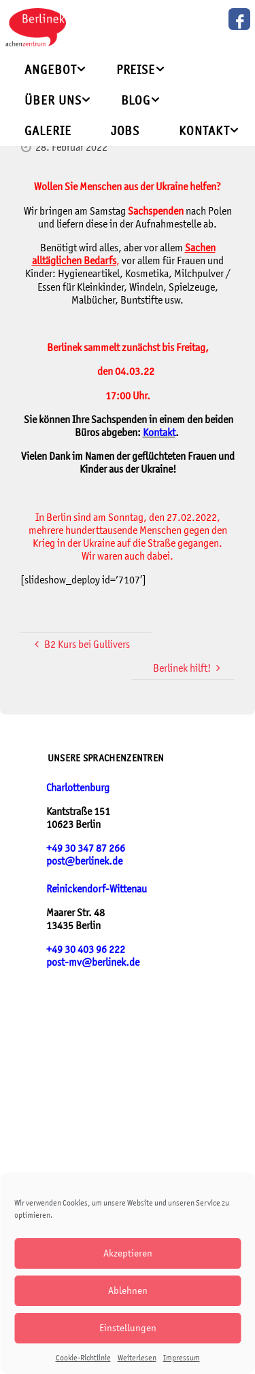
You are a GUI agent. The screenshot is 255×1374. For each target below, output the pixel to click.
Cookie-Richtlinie (83, 1357)
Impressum (181, 1357)
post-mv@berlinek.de (92, 962)
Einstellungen (127, 1327)
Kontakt (159, 432)
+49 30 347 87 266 (85, 848)
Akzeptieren (127, 1253)
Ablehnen (128, 1290)
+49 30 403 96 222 (85, 949)
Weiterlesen (137, 1357)
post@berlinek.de (84, 860)
